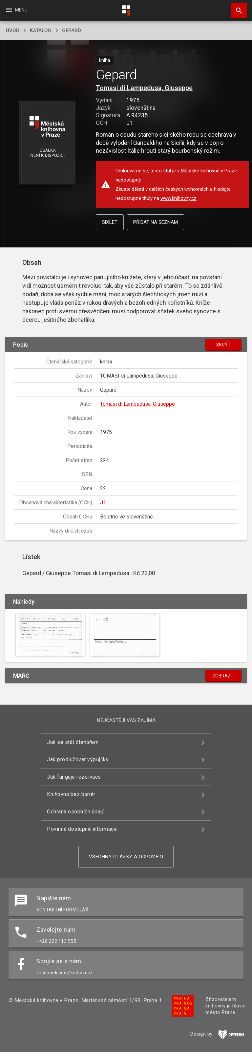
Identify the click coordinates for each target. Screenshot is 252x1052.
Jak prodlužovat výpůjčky (78, 759)
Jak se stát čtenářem (72, 742)
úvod (12, 30)
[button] (47, 143)
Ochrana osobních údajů (76, 811)
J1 (103, 502)
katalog (41, 30)
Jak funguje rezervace (74, 777)
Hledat (236, 7)
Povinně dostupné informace (82, 829)
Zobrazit (223, 675)
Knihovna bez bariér (71, 794)
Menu (16, 10)
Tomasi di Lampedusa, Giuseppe (144, 88)
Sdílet (109, 222)
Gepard (71, 30)
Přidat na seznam (155, 222)
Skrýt (223, 344)
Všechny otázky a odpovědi (126, 857)
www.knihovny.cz (178, 198)
